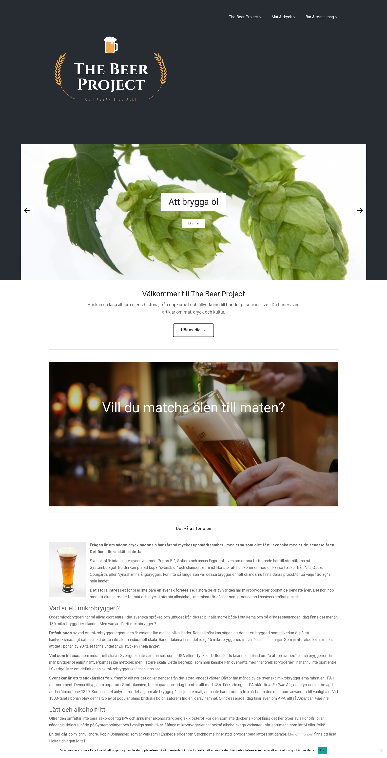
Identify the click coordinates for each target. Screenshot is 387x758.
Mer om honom (301, 735)
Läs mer (193, 223)
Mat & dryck (281, 17)
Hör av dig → (194, 330)
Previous (27, 210)
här (157, 670)
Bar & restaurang (320, 17)
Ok (322, 750)
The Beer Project (243, 17)
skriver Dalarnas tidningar (263, 640)
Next (360, 210)
